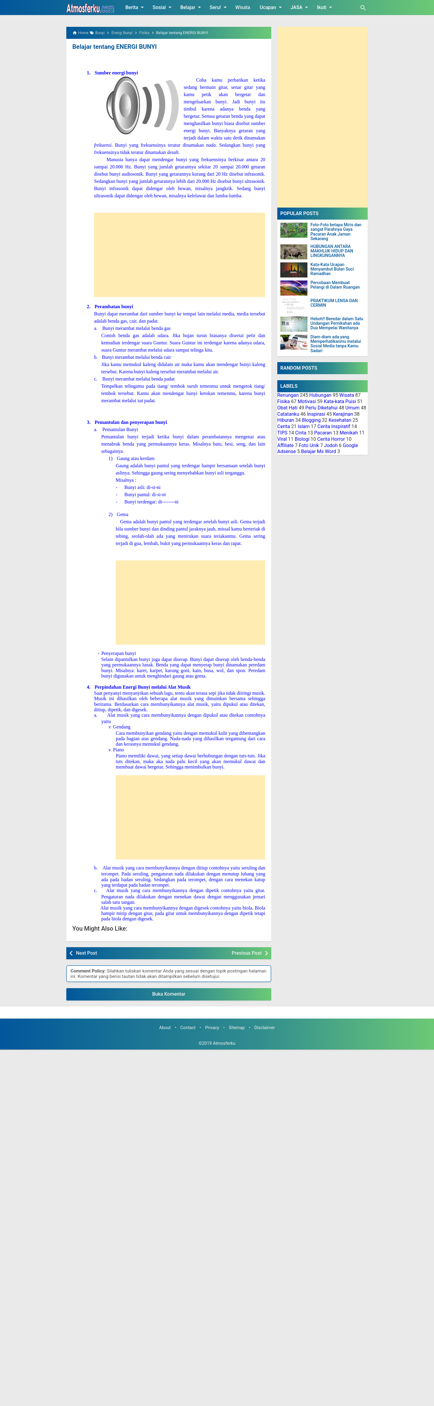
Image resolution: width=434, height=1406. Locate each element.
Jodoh (331, 445)
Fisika (283, 401)
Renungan (288, 395)
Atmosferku (224, 1043)
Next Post (86, 953)
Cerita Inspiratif (333, 426)
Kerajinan (343, 414)
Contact (187, 1027)
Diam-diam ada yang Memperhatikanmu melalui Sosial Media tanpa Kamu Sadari (335, 344)
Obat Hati (287, 408)
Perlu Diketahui (321, 408)
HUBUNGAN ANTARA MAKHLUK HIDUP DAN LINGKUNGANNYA (331, 251)
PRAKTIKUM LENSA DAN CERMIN (334, 303)
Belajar (191, 7)
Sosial (163, 7)
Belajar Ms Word (318, 451)
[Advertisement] (192, 254)
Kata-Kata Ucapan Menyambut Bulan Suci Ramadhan (332, 269)
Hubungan (320, 395)
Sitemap (237, 1027)
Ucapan (272, 7)
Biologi (302, 439)
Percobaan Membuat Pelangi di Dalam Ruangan (335, 285)
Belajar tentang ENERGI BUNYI (113, 46)
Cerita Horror (331, 439)
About (165, 1027)
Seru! (219, 7)
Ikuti (325, 7)
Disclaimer (264, 1027)
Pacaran (323, 433)
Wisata (242, 7)
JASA (300, 7)
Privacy (212, 1027)
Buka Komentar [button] (168, 994)
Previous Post (247, 953)
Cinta (300, 433)
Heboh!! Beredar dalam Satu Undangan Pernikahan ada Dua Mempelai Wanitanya (336, 323)
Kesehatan (340, 420)
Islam (304, 426)
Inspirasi (316, 414)
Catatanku (288, 414)
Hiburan (285, 420)
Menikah (349, 433)
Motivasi (307, 401)
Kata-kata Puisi (340, 401)
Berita (135, 7)
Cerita (283, 426)
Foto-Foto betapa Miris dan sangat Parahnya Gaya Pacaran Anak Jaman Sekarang (335, 232)
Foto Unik (309, 445)
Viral (282, 439)
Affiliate (285, 445)
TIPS (282, 433)
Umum (352, 408)
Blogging (311, 420)
